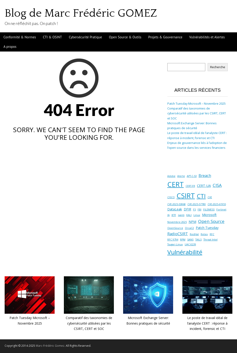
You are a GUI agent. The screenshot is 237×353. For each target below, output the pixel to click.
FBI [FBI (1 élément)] (199, 209)
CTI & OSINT (52, 37)
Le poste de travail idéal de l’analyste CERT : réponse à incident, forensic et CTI (207, 323)
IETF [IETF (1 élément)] (174, 215)
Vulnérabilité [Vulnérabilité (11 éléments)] (184, 252)
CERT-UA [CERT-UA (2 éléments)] (204, 185)
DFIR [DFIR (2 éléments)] (187, 209)
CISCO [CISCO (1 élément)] (171, 197)
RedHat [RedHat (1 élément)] (194, 234)
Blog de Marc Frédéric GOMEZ (81, 13)
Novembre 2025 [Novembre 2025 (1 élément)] (177, 222)
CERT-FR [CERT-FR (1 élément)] (190, 186)
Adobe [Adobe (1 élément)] (171, 176)
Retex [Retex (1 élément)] (204, 234)
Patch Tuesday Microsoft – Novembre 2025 (196, 104)
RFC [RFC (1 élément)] (212, 234)
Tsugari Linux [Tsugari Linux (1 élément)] (175, 244)
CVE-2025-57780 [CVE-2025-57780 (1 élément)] (196, 204)
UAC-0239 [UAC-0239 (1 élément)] (190, 244)
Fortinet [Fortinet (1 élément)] (221, 209)
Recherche (217, 67)
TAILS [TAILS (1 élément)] (198, 239)
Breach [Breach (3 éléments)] (205, 175)
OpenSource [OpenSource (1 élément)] (175, 228)
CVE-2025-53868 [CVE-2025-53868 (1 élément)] (176, 204)
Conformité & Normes (19, 37)
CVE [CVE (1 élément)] (210, 197)
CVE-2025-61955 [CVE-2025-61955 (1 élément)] (217, 204)
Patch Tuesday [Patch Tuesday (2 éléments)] (207, 227)
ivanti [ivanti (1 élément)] (181, 215)
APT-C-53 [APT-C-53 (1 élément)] (192, 176)
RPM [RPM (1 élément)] (182, 239)
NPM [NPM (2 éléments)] (192, 221)
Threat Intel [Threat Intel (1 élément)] (210, 239)
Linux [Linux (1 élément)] (196, 215)
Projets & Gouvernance (165, 37)
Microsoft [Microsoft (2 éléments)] (209, 215)
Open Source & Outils (125, 37)
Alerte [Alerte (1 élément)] (181, 176)
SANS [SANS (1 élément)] (190, 239)
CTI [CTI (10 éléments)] (201, 196)
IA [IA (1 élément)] (168, 215)
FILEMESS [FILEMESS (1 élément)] (209, 209)
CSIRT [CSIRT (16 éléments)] (186, 195)
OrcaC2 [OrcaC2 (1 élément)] (189, 228)
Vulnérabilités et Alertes (207, 37)
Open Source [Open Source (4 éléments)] (211, 221)
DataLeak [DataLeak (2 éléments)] (174, 209)
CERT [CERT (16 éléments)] (175, 184)
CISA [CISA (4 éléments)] (217, 185)
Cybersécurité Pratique (85, 37)
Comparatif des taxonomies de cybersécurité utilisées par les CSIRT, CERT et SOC (196, 113)
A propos (9, 46)
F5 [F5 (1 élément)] (194, 209)
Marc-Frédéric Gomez (50, 346)
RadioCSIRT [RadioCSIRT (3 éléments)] (177, 233)
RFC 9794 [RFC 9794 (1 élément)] (172, 239)
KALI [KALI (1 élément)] (189, 215)
